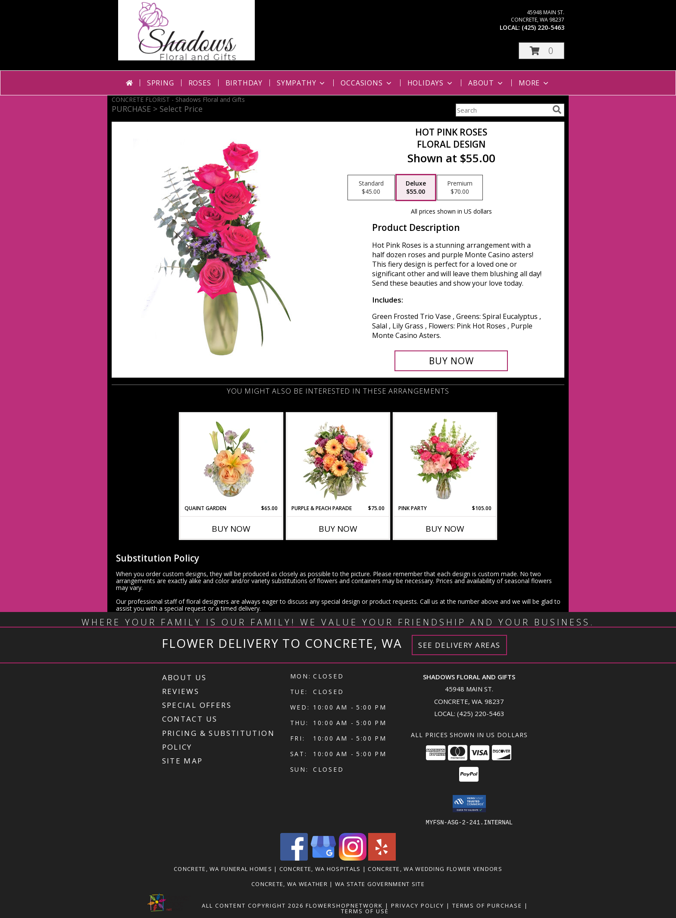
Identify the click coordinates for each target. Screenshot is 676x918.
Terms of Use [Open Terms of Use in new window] (365, 911)
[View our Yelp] (382, 858)
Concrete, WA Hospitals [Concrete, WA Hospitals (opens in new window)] (320, 868)
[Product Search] (502, 110)
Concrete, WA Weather (289, 883)
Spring (160, 83)
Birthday (244, 83)
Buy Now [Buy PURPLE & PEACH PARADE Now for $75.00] (338, 528)
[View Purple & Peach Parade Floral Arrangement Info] (338, 458)
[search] (557, 109)
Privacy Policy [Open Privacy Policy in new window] (417, 905)
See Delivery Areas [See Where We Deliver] (459, 645)
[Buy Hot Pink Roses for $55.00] (451, 360)
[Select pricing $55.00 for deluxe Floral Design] (416, 187)
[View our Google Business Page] (323, 858)
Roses (199, 83)
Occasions (367, 83)
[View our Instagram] (352, 858)
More (534, 83)
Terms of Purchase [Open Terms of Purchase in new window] (487, 905)
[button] (541, 50)
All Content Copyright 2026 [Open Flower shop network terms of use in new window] (253, 905)
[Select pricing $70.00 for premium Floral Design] (459, 187)
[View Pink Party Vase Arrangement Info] (445, 458)
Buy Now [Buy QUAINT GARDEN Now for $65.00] (231, 528)
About (486, 83)
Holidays (430, 83)
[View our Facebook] (294, 858)
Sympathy (301, 83)
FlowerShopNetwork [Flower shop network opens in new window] (344, 905)
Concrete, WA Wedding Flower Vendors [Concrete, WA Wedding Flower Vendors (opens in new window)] (435, 868)
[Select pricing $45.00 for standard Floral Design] (371, 187)
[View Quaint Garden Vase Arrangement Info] (231, 458)
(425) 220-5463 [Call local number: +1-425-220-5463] (543, 27)
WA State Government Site (380, 883)
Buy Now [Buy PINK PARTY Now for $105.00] (445, 528)
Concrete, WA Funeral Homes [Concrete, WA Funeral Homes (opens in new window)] (223, 868)
